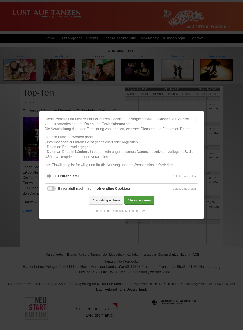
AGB (145, 210)
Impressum (102, 210)
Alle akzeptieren (139, 200)
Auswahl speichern (106, 200)
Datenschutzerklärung (125, 210)
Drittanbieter (68, 176)
